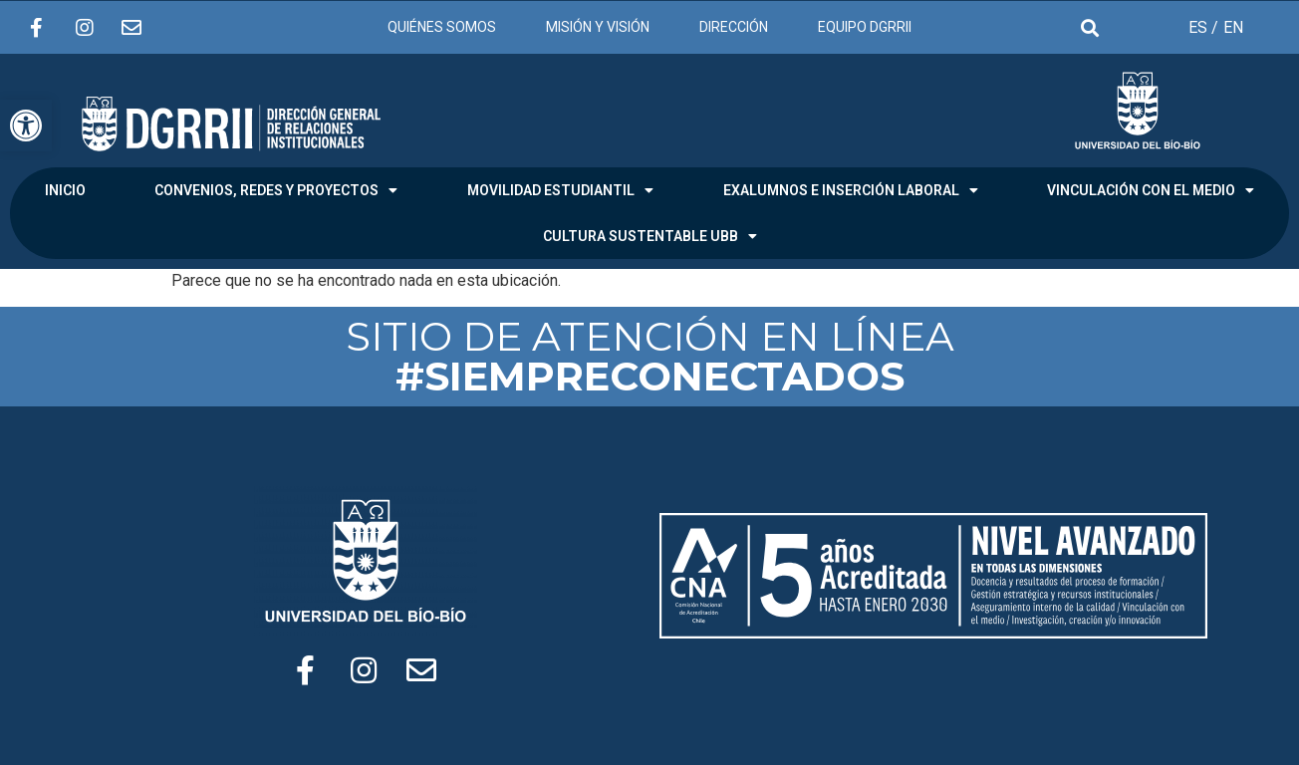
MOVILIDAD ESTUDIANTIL (560, 190)
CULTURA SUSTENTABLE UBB (650, 236)
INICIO (65, 190)
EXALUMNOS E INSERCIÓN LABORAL (850, 190)
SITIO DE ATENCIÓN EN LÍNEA (650, 356)
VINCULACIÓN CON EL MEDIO (1150, 190)
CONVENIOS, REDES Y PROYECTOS (275, 190)
